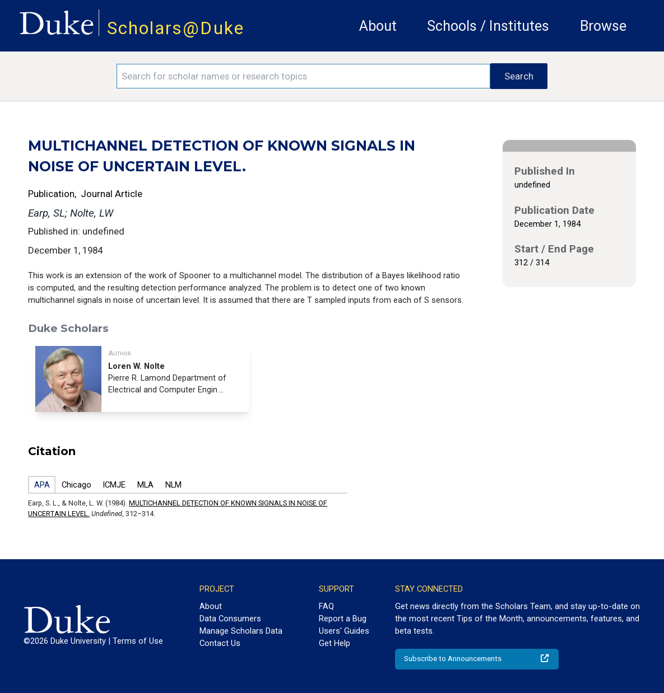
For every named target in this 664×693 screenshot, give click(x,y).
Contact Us (219, 643)
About (378, 26)
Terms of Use (138, 641)
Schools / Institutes (488, 26)
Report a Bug (342, 619)
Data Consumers (230, 619)
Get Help (334, 643)
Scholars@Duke (175, 28)
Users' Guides (344, 631)
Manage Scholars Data (240, 631)
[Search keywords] (303, 76)
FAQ (326, 606)
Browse (603, 26)
